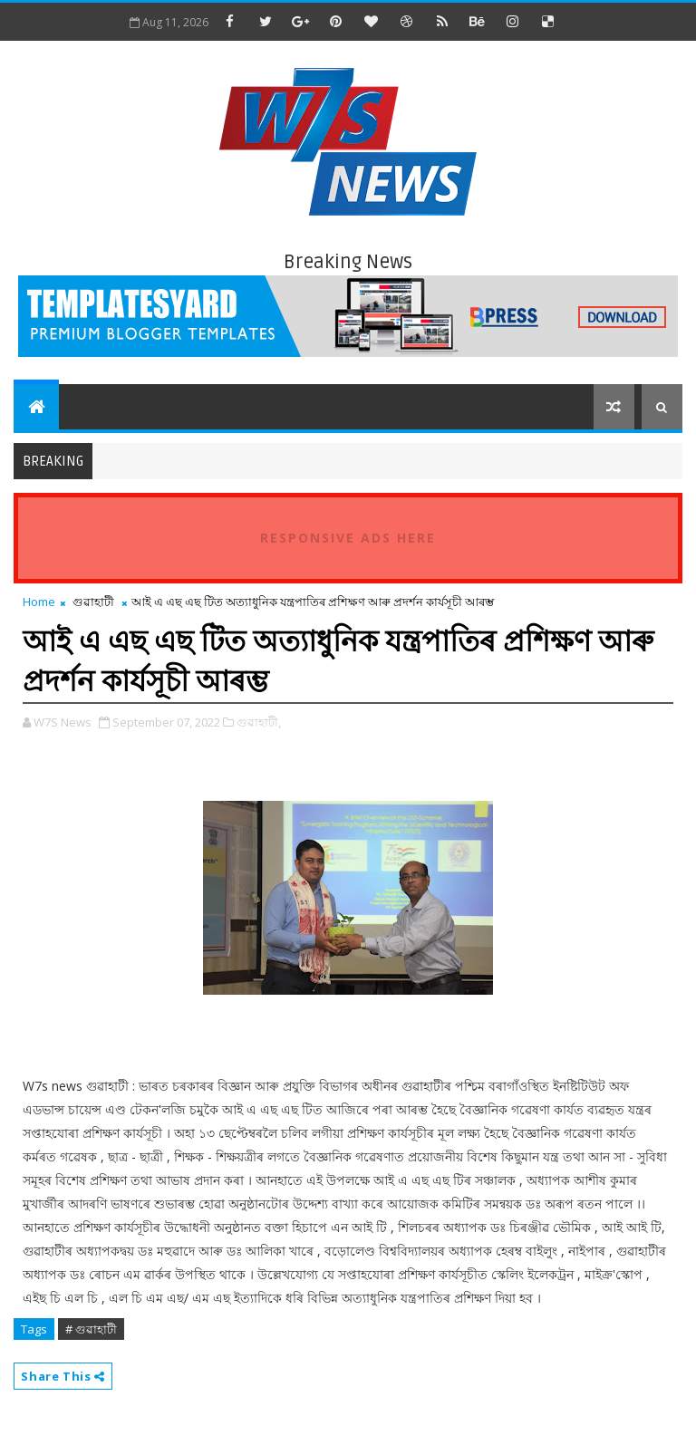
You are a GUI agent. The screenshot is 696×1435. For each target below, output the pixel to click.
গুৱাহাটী (93, 601)
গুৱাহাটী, (259, 722)
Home (39, 601)
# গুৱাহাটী (91, 1329)
